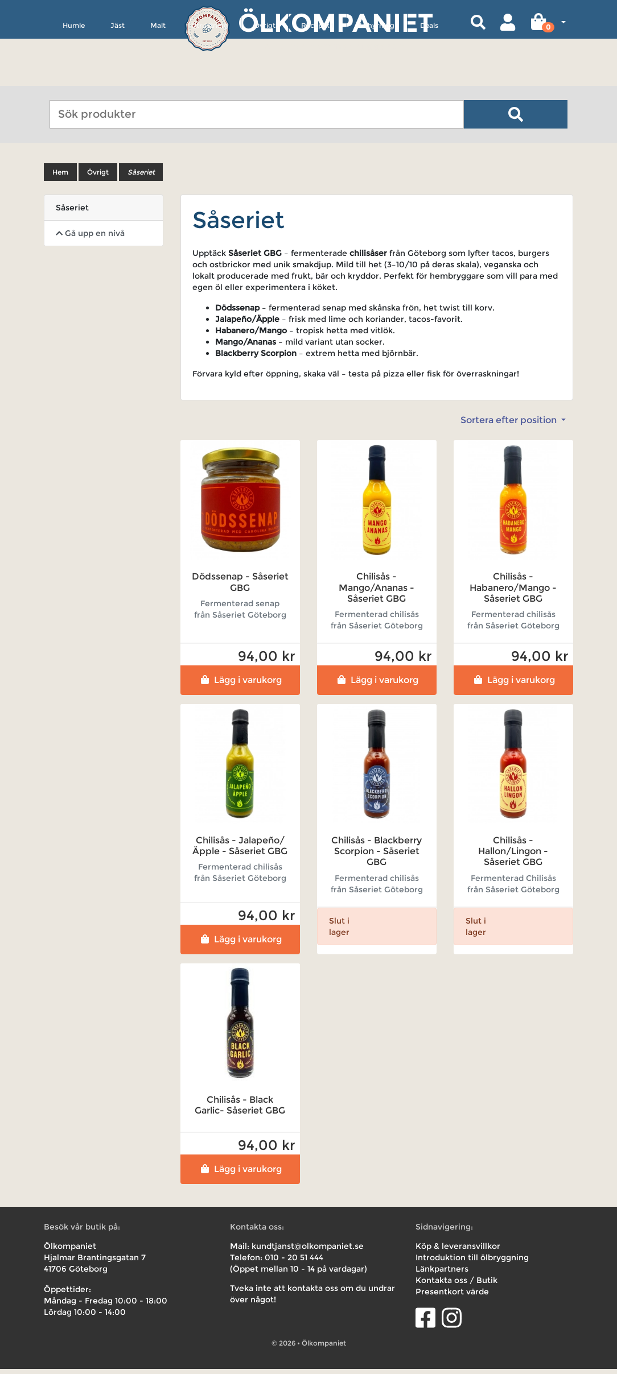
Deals (429, 77)
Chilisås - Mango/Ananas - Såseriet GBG (376, 593)
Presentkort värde (452, 1297)
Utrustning (209, 77)
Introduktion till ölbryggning (472, 1262)
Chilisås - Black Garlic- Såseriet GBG (240, 1110)
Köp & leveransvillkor (458, 1251)
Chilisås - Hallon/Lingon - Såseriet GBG (513, 857)
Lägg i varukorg (240, 685)
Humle (74, 77)
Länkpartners (442, 1274)
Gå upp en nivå (90, 239)
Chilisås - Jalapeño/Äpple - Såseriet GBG (239, 851)
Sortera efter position (509, 425)
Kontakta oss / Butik (456, 1285)
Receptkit (317, 77)
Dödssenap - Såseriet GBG (240, 587)
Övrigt (264, 77)
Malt (158, 77)
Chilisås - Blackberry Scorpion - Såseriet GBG (376, 857)
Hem (60, 177)
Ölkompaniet (335, 22)
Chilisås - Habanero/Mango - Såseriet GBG (513, 593)
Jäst (117, 77)
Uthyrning (377, 77)
